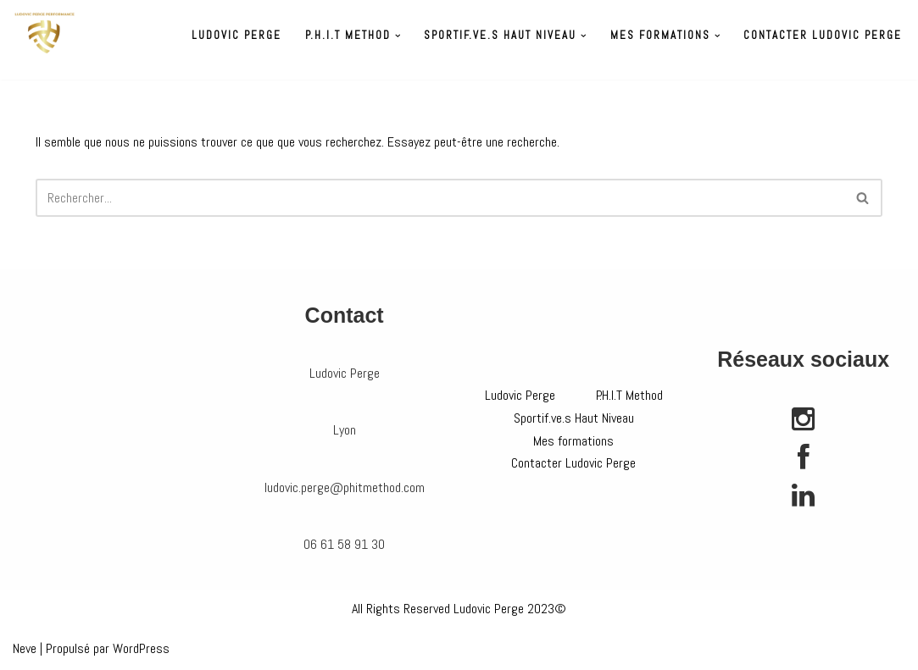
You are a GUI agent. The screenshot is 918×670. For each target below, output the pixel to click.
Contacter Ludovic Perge (822, 35)
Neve (24, 648)
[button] (398, 36)
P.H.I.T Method (629, 395)
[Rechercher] (440, 198)
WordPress (141, 648)
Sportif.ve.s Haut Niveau (574, 418)
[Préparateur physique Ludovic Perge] (44, 33)
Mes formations (573, 441)
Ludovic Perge (236, 35)
